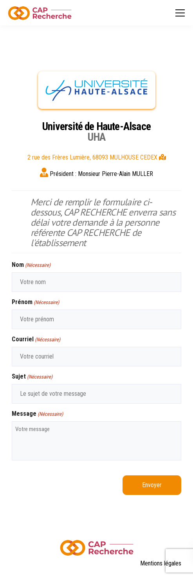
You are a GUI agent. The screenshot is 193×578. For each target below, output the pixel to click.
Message (37, 414)
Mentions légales (160, 563)
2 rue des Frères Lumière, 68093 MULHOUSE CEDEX (96, 157)
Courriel (36, 339)
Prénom (35, 302)
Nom (31, 265)
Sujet (32, 377)
